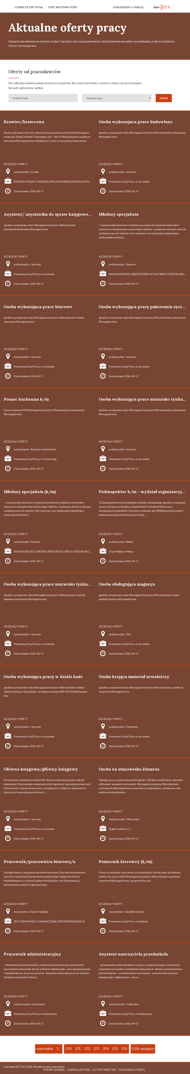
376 (124, 1049)
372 (87, 1049)
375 (115, 1049)
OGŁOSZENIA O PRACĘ (128, 7)
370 (68, 1049)
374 (106, 1049)
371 (78, 1049)
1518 (135, 1049)
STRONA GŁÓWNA (54, 1069)
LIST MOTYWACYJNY (62, 7)
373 (96, 1049)
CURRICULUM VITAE (28, 7)
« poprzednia (44, 1049)
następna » (147, 1049)
